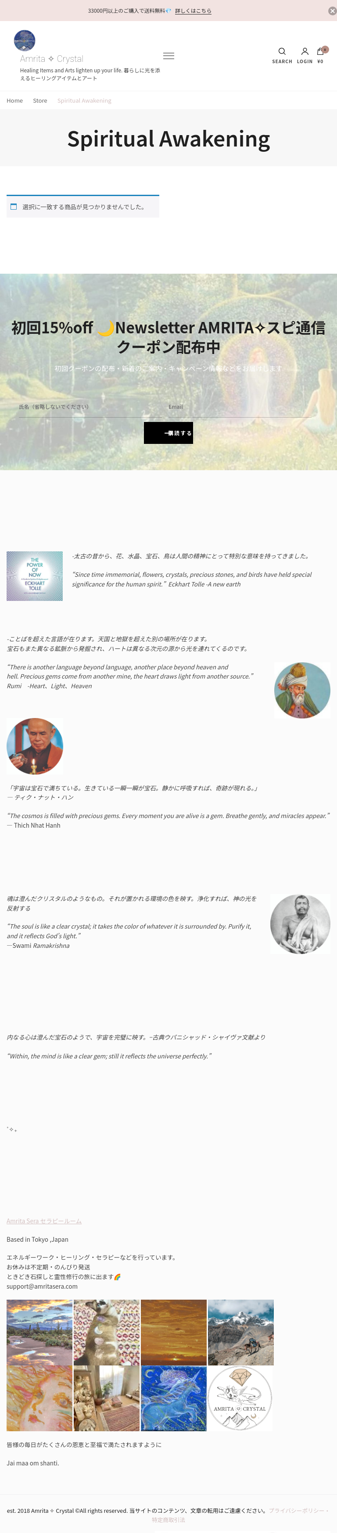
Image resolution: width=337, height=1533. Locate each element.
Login (305, 56)
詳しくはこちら (193, 10)
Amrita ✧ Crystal (51, 59)
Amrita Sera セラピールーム (44, 1194)
